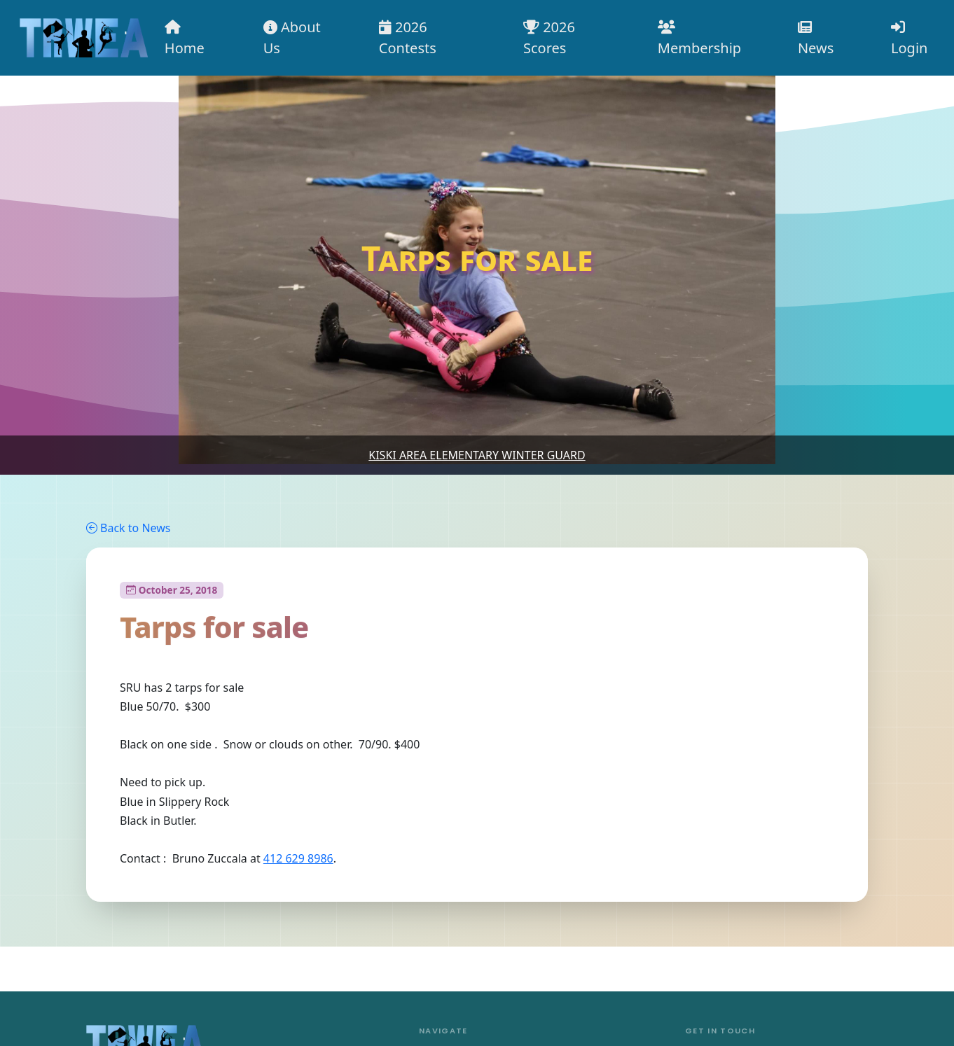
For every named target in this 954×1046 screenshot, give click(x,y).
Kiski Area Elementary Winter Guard (476, 455)
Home (185, 38)
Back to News (128, 527)
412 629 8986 (298, 858)
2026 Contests (407, 37)
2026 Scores (549, 37)
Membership (699, 38)
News (816, 38)
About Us (292, 37)
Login (909, 38)
